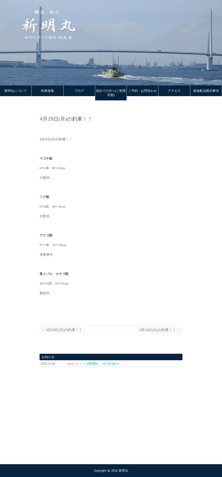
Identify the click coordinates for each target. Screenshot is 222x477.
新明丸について (15, 90)
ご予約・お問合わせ (142, 90)
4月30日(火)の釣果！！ (160, 330)
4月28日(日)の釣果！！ (62, 330)
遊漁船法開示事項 (206, 90)
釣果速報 (47, 90)
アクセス (174, 90)
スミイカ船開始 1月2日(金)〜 (98, 363)
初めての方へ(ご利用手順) (111, 93)
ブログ (79, 90)
